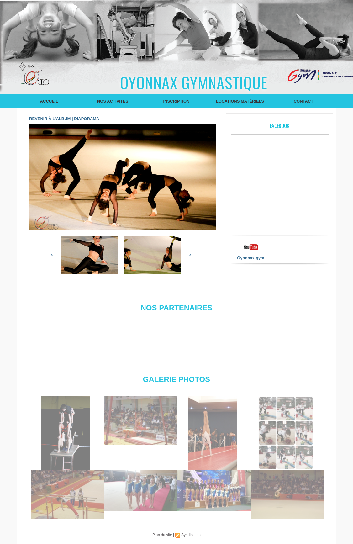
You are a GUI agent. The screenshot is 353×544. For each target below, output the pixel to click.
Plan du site (162, 535)
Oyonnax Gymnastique (193, 82)
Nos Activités (112, 101)
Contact (303, 101)
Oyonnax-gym (250, 258)
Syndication (191, 535)
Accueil (49, 101)
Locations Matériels (240, 101)
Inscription (176, 101)
